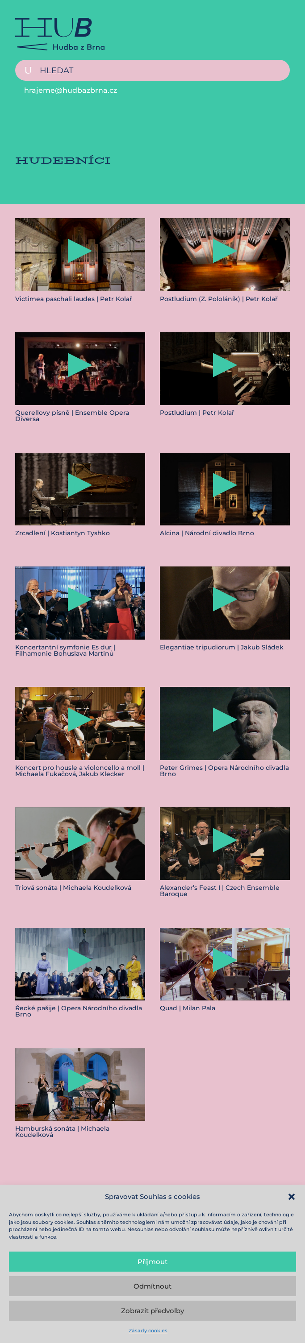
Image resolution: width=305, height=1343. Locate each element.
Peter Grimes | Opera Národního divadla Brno (224, 771)
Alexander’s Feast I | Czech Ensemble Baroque (220, 891)
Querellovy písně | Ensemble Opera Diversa (72, 416)
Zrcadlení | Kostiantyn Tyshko (62, 533)
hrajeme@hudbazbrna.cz (70, 90)
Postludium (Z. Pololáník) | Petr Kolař (219, 299)
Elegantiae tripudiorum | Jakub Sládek (222, 647)
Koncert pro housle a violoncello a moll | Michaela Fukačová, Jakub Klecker (79, 771)
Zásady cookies (148, 1330)
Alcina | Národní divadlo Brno (207, 533)
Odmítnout (152, 1286)
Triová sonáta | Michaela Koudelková (73, 888)
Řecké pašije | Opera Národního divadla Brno (78, 1011)
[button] (291, 1196)
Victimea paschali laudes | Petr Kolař (73, 299)
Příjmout (152, 1261)
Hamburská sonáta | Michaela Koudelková (62, 1131)
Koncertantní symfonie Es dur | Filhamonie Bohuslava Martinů (65, 650)
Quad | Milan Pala (187, 1008)
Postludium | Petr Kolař (197, 413)
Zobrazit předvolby (152, 1310)
